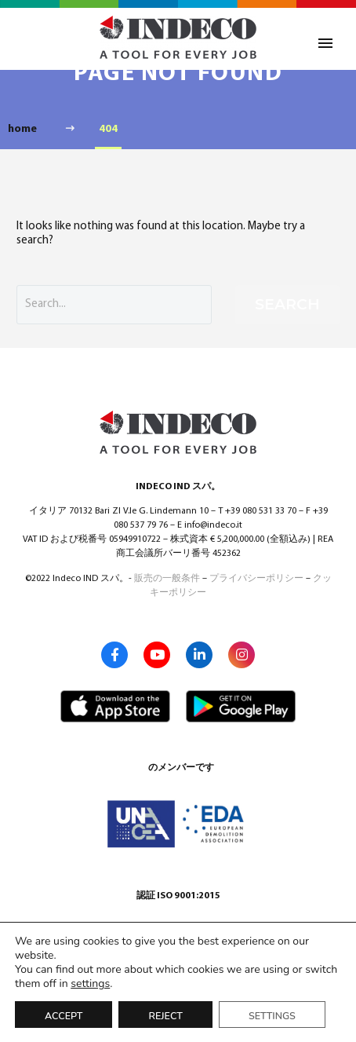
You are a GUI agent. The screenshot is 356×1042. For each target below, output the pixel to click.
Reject (165, 1015)
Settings (272, 1015)
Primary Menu (325, 43)
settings (90, 984)
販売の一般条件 (167, 578)
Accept (63, 1015)
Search (287, 304)
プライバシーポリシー (256, 578)
